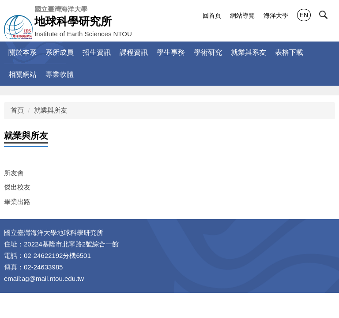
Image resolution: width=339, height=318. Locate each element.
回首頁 (212, 15)
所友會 (14, 173)
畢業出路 (17, 201)
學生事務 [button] (171, 52)
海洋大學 (276, 15)
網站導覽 (242, 15)
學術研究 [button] (208, 52)
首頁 (17, 110)
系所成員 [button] (59, 52)
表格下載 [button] (289, 52)
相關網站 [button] (22, 74)
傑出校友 (17, 187)
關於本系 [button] (22, 52)
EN (304, 15)
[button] (329, 16)
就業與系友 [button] (248, 52)
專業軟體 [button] (59, 74)
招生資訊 (97, 52)
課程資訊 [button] (134, 52)
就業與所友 (50, 110)
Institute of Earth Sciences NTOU (83, 21)
